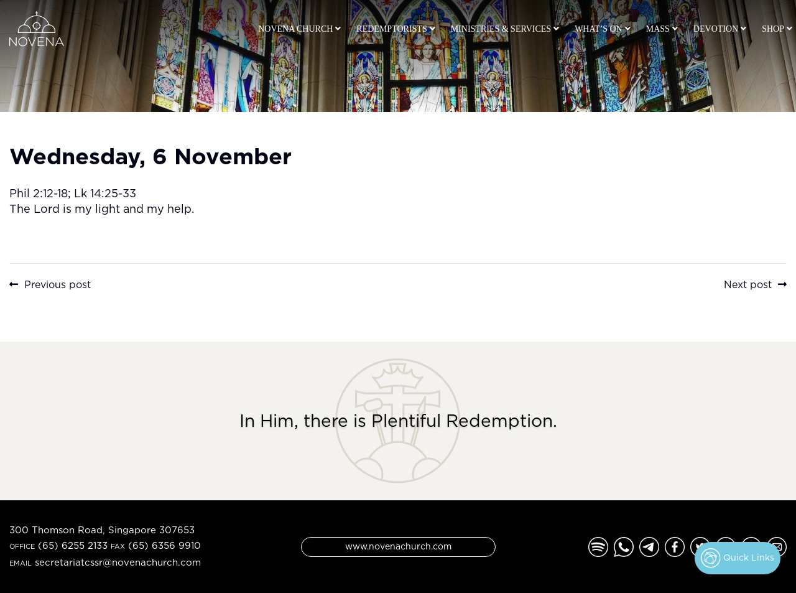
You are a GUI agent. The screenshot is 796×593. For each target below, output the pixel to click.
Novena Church (295, 29)
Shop (773, 29)
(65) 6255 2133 (73, 545)
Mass (658, 29)
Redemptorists (391, 29)
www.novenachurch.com (398, 546)
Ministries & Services (501, 29)
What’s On (598, 29)
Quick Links (737, 558)
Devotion (715, 29)
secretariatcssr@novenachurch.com (118, 562)
